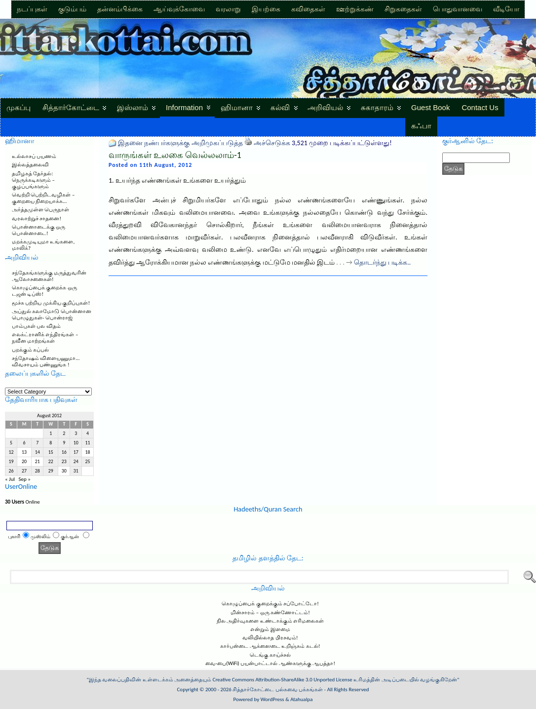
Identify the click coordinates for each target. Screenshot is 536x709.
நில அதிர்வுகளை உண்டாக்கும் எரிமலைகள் (270, 621)
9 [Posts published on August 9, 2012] (64, 443)
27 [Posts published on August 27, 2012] (24, 471)
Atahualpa (301, 699)
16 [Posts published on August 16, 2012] (64, 452)
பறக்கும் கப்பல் (30, 350)
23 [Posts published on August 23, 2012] (64, 462)
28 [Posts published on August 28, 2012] (37, 471)
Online (22, 502)
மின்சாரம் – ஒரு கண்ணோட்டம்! (270, 612)
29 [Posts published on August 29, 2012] (50, 471)
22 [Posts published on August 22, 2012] (50, 462)
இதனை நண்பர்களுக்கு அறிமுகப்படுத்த (180, 143)
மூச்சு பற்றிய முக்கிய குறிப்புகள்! (51, 303)
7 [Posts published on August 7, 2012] (37, 443)
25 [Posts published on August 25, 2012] (87, 462)
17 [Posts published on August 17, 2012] (76, 452)
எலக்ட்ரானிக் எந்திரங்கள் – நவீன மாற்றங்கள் (45, 337)
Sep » (24, 479)
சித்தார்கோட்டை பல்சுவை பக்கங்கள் (277, 689)
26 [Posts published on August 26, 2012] (10, 471)
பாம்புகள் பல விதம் (36, 326)
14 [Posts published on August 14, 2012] (37, 452)
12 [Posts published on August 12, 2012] (10, 452)
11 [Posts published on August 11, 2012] (87, 443)
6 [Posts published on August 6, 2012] (24, 443)
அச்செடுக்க (272, 143)
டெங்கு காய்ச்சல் (270, 655)
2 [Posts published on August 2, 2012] (64, 433)
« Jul (10, 479)
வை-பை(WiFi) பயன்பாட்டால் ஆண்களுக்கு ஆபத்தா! (270, 663)
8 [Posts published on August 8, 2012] (50, 443)
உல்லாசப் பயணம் (34, 156)
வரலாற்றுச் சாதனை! (36, 218)
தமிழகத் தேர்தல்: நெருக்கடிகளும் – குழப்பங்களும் (33, 180)
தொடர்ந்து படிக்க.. (382, 262)
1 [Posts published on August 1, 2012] (50, 433)
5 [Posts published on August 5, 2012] (11, 443)
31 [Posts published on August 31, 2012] (76, 471)
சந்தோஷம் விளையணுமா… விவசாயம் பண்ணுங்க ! (45, 361)
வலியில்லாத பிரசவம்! (270, 637)
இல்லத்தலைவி (30, 164)
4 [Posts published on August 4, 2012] (87, 433)
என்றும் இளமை (270, 629)
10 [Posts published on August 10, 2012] (76, 443)
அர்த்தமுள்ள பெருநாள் (41, 209)
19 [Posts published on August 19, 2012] (10, 462)
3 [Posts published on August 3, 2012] (76, 433)
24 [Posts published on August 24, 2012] (76, 462)
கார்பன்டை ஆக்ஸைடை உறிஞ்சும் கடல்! (270, 646)
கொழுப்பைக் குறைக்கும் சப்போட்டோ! (270, 603)
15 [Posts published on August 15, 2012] (50, 452)
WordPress (272, 699)
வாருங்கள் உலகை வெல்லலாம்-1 (175, 155)
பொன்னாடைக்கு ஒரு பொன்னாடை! (39, 230)
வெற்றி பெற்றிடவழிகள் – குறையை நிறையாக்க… (43, 198)
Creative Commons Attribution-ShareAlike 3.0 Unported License (282, 679)
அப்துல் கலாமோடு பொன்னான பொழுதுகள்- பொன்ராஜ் (51, 314)
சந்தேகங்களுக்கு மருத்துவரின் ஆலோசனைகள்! (49, 276)
